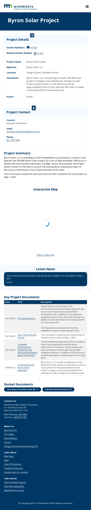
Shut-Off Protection (12, 464)
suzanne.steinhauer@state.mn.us (23, 131)
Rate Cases (9, 456)
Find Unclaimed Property (15, 482)
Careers (7, 442)
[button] (22, 389)
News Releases (10, 438)
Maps (6, 460)
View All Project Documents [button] (58, 389)
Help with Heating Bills (14, 486)
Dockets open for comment (16, 472)
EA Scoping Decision (26, 318)
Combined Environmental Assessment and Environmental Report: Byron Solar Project (28, 350)
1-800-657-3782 (19, 417)
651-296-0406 (21, 414)
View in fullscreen (45, 255)
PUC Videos (9, 434)
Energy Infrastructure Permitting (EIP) (21, 446)
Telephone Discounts (13, 468)
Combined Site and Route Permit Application (26, 368)
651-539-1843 (13, 140)
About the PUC (10, 430)
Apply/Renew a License (14, 490)
